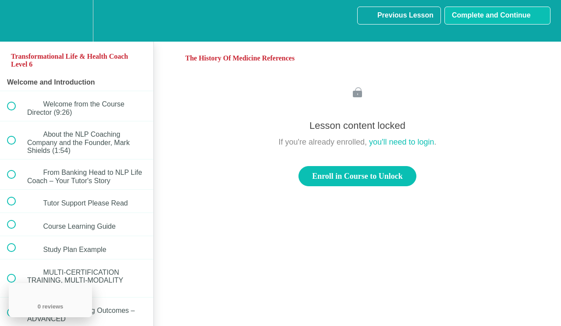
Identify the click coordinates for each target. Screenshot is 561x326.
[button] (16, 21)
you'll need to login (401, 142)
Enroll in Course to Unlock (357, 176)
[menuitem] (76, 21)
